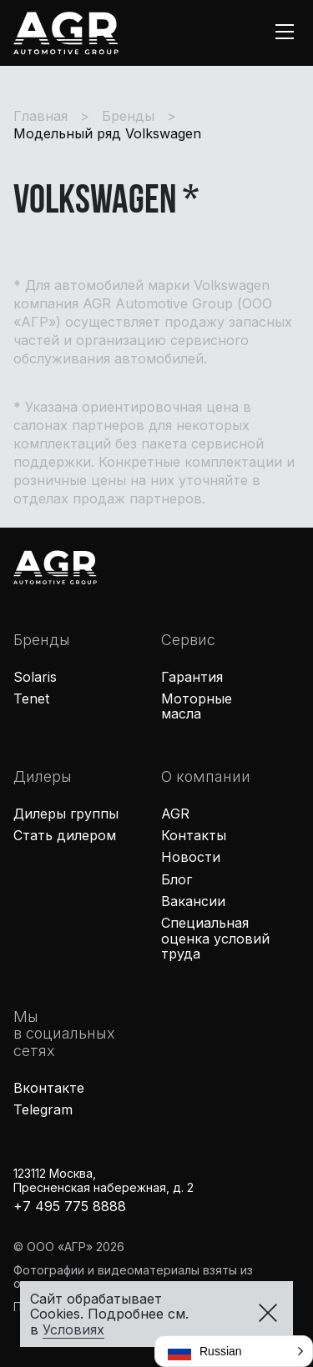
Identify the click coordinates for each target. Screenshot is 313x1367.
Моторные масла (196, 706)
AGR (175, 813)
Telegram (43, 1109)
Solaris (35, 676)
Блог (176, 879)
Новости (190, 857)
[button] (233, 1351)
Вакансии (193, 901)
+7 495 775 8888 (69, 1206)
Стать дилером (64, 835)
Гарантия (192, 676)
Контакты (193, 835)
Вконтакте (48, 1087)
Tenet (31, 698)
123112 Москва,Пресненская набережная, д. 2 (103, 1180)
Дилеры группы (66, 813)
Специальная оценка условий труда (215, 938)
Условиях (73, 1329)
